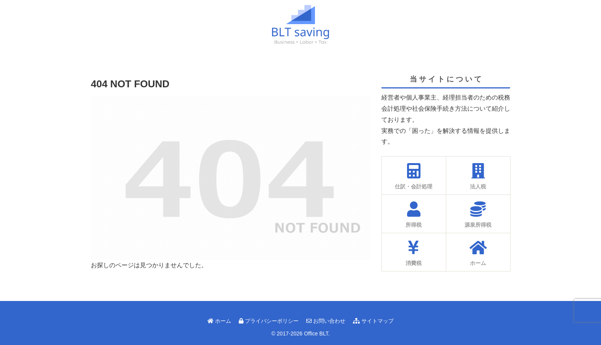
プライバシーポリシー (269, 321)
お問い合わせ (325, 321)
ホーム (219, 321)
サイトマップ (373, 321)
